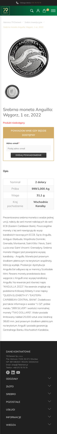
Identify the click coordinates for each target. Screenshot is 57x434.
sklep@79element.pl (19, 365)
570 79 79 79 (36, 3)
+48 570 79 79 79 (20, 367)
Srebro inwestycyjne (33, 22)
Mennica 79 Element (12, 22)
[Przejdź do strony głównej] (5, 10)
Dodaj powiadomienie (28, 155)
